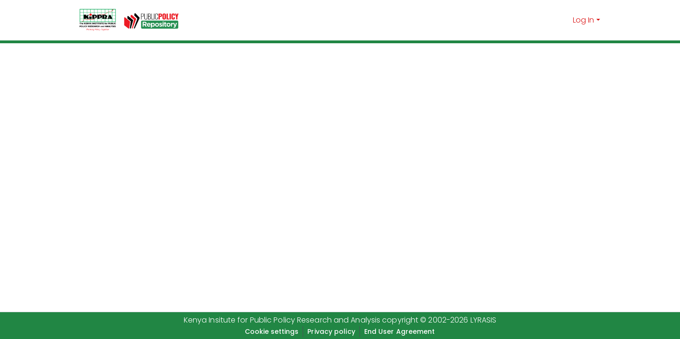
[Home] (97, 20)
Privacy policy (331, 331)
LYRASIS (483, 320)
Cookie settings (271, 331)
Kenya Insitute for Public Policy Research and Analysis (282, 320)
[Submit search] (564, 20)
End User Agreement (399, 331)
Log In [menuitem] (583, 20)
